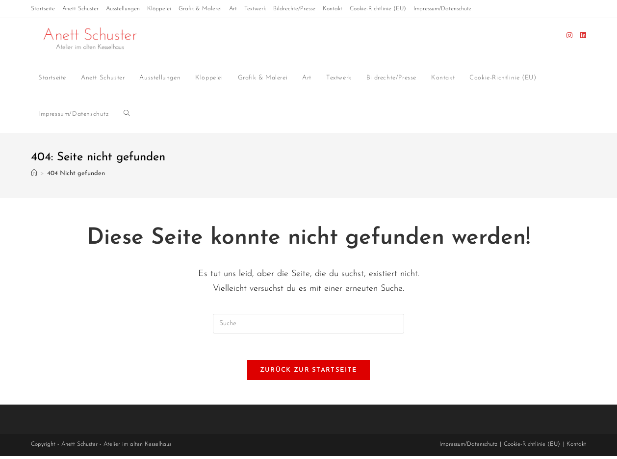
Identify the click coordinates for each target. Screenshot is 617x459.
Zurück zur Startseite (308, 373)
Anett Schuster (80, 9)
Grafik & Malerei (200, 9)
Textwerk (255, 9)
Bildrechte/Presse (294, 9)
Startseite (43, 9)
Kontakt (332, 9)
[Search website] (126, 114)
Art (233, 9)
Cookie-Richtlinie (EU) (378, 9)
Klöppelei (159, 9)
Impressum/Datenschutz (442, 9)
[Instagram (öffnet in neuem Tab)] (569, 36)
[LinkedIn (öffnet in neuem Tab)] (583, 36)
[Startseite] (34, 174)
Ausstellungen (123, 9)
